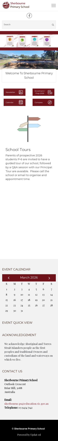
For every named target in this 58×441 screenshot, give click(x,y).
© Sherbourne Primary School (28, 428)
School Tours (18, 149)
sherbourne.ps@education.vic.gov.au (26, 403)
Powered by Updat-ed (29, 434)
